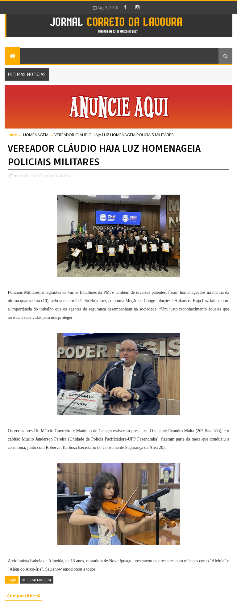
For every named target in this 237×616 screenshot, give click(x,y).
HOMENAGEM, (57, 176)
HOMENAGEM (35, 134)
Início (12, 134)
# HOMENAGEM (36, 580)
